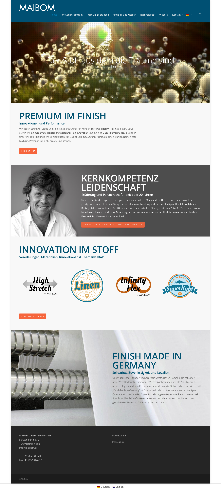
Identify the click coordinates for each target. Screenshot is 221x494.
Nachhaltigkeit (147, 14)
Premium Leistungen (98, 14)
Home (53, 14)
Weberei (163, 14)
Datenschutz (119, 435)
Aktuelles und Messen (124, 14)
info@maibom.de (28, 447)
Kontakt (177, 14)
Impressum (118, 442)
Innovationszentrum (72, 14)
